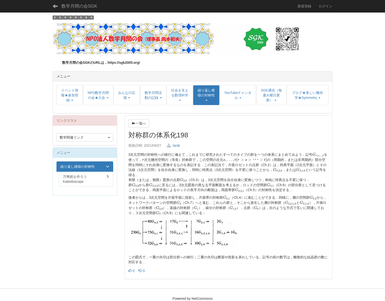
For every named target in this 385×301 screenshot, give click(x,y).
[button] (206, 95)
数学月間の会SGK (79, 6)
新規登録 (304, 6)
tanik (173, 145)
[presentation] (318, 155)
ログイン (325, 6)
